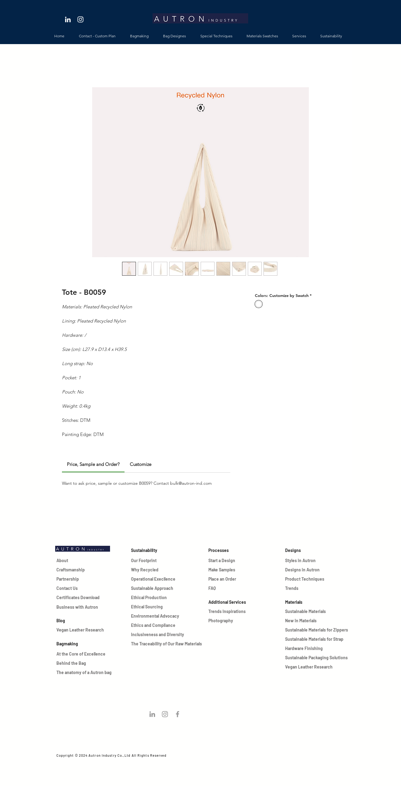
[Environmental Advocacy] (156, 616)
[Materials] (317, 602)
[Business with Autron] (78, 607)
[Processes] (230, 550)
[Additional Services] (230, 602)
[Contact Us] (70, 588)
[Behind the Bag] (78, 663)
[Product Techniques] (306, 579)
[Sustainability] (153, 550)
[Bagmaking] (88, 643)
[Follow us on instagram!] (165, 714)
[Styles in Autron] (306, 560)
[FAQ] (222, 588)
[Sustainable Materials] (306, 611)
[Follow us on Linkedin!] (152, 714)
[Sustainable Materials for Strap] (317, 639)
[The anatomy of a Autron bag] (96, 672)
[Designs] (317, 550)
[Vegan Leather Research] (88, 630)
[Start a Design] (222, 560)
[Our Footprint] (145, 560)
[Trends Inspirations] (230, 611)
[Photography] (230, 620)
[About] (70, 560)
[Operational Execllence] (154, 579)
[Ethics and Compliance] (156, 625)
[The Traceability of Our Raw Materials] (167, 643)
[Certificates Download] (78, 597)
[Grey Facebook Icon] (178, 714)
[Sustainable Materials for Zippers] (317, 630)
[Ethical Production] (154, 597)
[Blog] (78, 620)
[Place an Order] (222, 579)
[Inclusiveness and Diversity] (160, 634)
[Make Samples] (222, 569)
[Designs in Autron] (306, 569)
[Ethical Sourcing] (154, 606)
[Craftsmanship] (70, 569)
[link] (93, 464)
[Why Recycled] (145, 569)
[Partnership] (70, 579)
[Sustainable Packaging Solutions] (317, 657)
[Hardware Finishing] (317, 648)
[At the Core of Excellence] (82, 654)
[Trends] (306, 588)
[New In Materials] (306, 620)
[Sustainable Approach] (154, 588)
